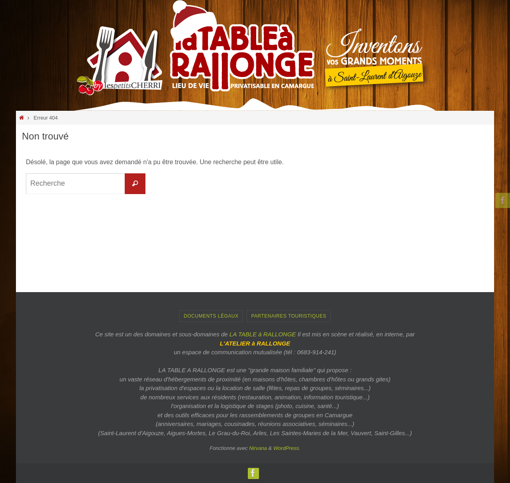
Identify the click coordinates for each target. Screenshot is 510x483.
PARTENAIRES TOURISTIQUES (288, 316)
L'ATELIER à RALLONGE (255, 343)
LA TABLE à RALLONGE (263, 334)
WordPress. (286, 448)
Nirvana (258, 448)
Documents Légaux (211, 316)
